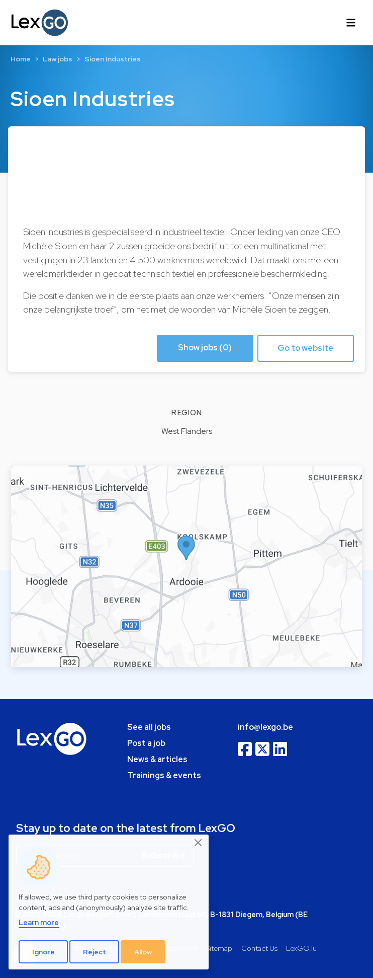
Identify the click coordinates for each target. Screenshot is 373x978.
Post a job (146, 743)
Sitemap (219, 948)
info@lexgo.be (265, 727)
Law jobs (57, 58)
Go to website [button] (305, 348)
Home (21, 58)
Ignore (43, 951)
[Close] (198, 843)
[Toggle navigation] (351, 23)
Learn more (39, 922)
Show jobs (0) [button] (205, 347)
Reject (94, 951)
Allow (143, 951)
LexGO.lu (301, 948)
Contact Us (259, 948)
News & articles (157, 759)
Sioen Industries (112, 58)
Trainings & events (164, 775)
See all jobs (149, 727)
